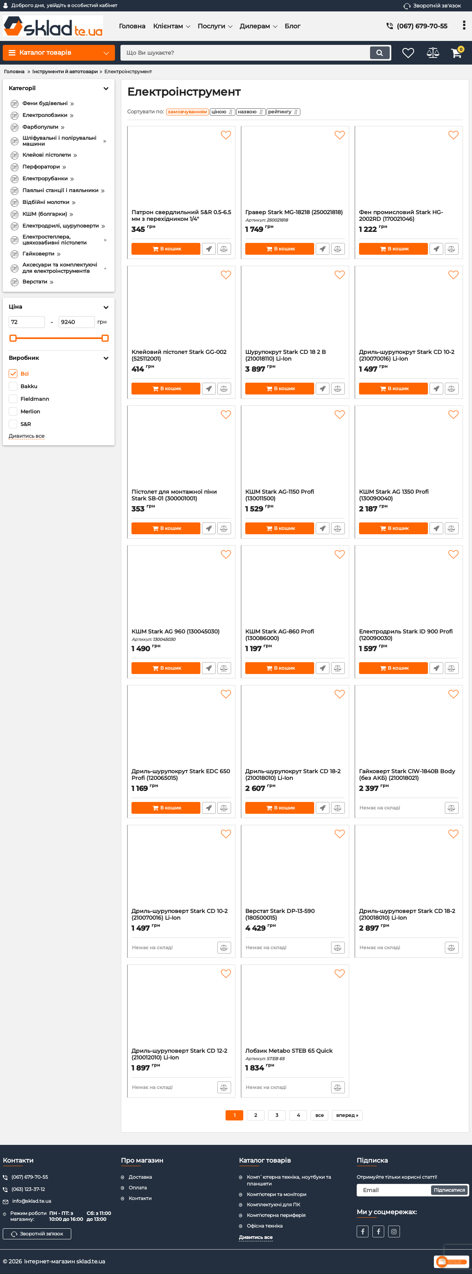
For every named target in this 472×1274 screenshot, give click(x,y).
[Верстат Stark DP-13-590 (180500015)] (295, 870)
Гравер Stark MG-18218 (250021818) (295, 218)
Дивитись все (26, 436)
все (319, 1117)
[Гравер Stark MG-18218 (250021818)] (295, 171)
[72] (27, 322)
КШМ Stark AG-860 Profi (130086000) (295, 640)
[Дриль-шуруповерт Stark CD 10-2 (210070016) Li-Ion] (181, 870)
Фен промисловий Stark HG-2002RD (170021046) (409, 221)
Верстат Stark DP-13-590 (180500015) (295, 920)
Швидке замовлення (208, 251)
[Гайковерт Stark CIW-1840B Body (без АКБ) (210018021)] (409, 730)
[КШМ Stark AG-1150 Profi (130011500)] (295, 451)
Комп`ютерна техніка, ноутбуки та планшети (289, 1180)
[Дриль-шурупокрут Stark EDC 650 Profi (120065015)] (181, 730)
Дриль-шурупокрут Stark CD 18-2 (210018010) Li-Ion (295, 780)
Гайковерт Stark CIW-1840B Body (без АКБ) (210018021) (409, 780)
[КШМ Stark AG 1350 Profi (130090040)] (409, 451)
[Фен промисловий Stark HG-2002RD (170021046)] (409, 171)
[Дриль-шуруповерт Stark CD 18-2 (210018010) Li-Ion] (409, 870)
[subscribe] (413, 1190)
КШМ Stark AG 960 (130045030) (181, 637)
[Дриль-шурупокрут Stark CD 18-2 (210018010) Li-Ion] (295, 730)
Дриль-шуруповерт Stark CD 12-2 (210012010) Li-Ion (181, 1060)
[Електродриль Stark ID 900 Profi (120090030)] (409, 591)
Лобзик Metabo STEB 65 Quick (295, 1056)
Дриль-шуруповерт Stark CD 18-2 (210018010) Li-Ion (409, 920)
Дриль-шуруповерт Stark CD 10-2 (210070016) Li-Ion (181, 920)
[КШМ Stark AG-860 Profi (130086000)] (295, 591)
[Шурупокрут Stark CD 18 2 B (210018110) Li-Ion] (295, 311)
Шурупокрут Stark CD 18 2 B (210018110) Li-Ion (295, 361)
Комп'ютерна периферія (276, 1215)
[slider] (13, 338)
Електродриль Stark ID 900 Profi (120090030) (409, 640)
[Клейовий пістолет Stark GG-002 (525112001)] (181, 311)
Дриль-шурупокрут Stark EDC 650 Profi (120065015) (181, 780)
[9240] (77, 322)
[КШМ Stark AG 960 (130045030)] (181, 591)
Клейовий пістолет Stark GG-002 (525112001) (181, 361)
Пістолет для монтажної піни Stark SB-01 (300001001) (181, 501)
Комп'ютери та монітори (276, 1194)
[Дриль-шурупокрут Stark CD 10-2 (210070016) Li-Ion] (409, 311)
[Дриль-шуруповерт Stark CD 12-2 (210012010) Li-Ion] (181, 1010)
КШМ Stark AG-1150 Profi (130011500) (295, 501)
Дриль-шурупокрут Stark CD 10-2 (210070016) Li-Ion (409, 361)
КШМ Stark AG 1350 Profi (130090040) (409, 501)
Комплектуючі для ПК (273, 1204)
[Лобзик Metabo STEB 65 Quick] (295, 1010)
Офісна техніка (265, 1226)
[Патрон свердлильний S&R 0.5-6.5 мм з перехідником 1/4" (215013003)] (181, 171)
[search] (250, 53)
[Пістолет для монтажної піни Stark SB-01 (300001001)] (181, 451)
